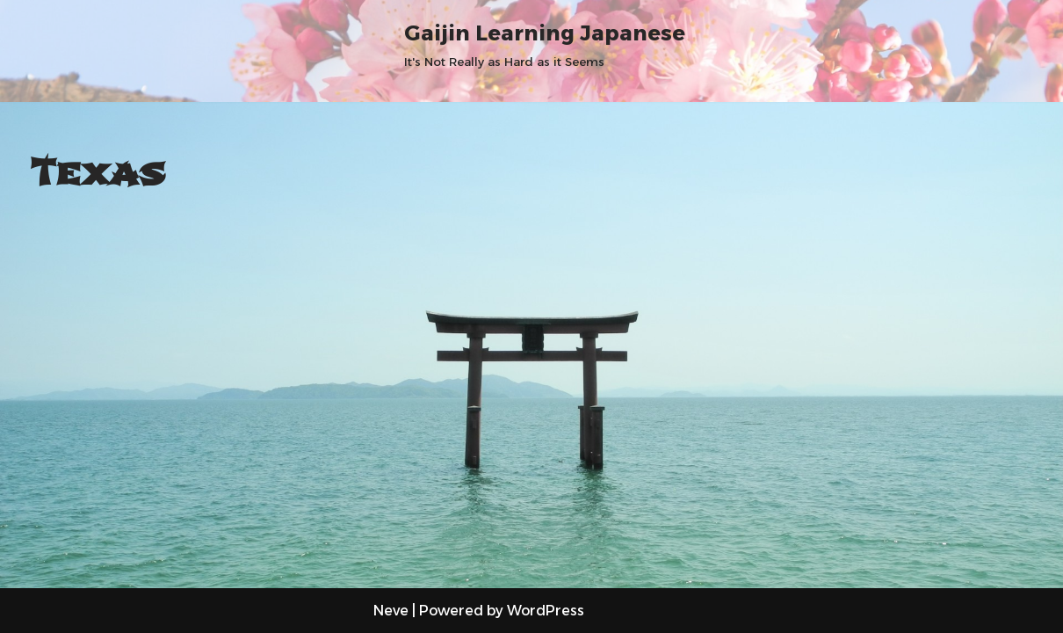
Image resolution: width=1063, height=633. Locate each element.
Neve (391, 610)
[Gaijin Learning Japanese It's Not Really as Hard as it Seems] (544, 43)
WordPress (545, 610)
